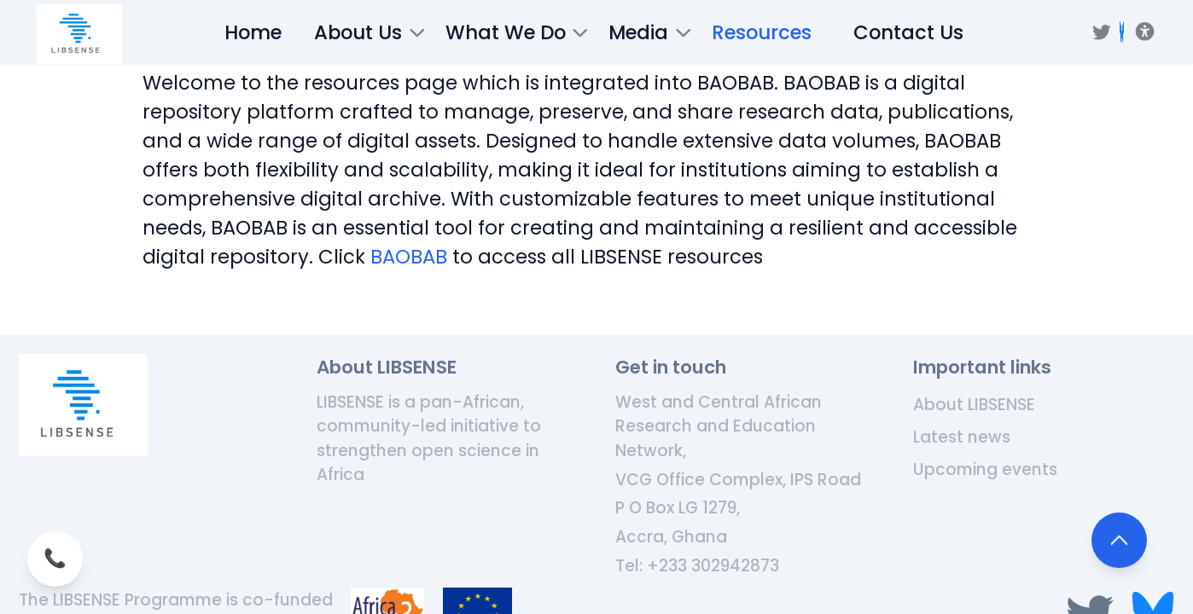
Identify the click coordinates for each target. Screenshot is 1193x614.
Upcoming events (985, 469)
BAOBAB (408, 256)
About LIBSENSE (974, 404)
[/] (79, 34)
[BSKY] (1122, 32)
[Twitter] (1101, 32)
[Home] (83, 405)
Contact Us (908, 32)
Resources (762, 32)
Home (253, 32)
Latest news (961, 437)
